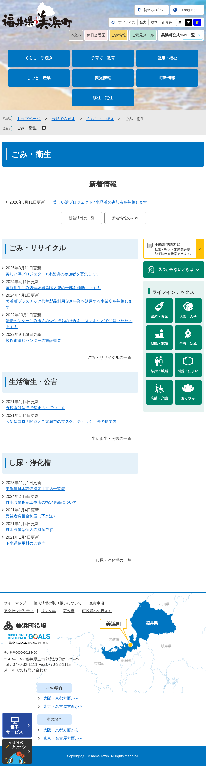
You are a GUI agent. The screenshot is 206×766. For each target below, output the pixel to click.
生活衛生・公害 (33, 382)
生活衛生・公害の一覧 (111, 438)
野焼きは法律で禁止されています (35, 408)
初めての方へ (153, 10)
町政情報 (167, 78)
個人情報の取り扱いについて (58, 603)
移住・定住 (103, 98)
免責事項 (96, 603)
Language (189, 10)
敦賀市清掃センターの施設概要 (33, 340)
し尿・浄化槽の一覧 (113, 560)
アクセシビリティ (19, 611)
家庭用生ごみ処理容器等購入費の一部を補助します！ (53, 288)
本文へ (76, 35)
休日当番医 (96, 35)
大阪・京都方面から (61, 698)
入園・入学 (188, 316)
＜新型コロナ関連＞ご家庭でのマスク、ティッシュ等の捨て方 (61, 421)
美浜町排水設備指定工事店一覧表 (35, 489)
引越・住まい (188, 371)
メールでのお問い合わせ (25, 670)
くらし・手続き (39, 58)
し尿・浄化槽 (30, 463)
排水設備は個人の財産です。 (31, 530)
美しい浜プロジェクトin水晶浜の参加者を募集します (100, 202)
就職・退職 (159, 344)
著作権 (68, 611)
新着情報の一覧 (82, 218)
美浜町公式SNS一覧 (178, 35)
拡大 (143, 22)
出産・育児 (159, 316)
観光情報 (103, 78)
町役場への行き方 (97, 611)
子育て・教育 (103, 58)
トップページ (29, 119)
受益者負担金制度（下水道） (31, 516)
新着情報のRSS (125, 218)
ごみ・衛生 (27, 128)
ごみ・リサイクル (37, 248)
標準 (154, 22)
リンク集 (48, 611)
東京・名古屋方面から (63, 706)
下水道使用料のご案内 (25, 543)
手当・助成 (188, 344)
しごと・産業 (39, 78)
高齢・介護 (159, 398)
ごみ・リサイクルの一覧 (109, 357)
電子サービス (14, 730)
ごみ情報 (118, 35)
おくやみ (188, 398)
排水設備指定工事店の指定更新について (41, 502)
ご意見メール (143, 35)
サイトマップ (15, 603)
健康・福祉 (167, 58)
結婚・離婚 (159, 371)
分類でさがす (63, 119)
